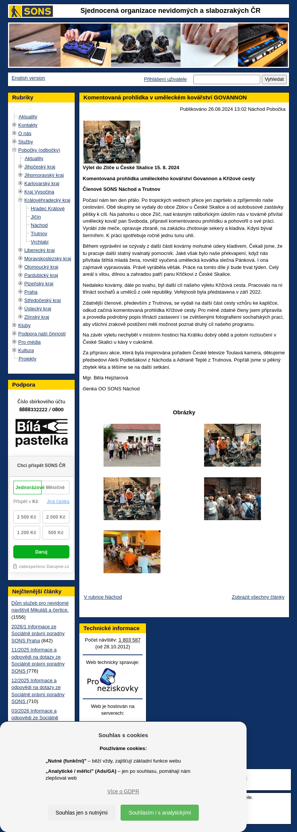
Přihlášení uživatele (165, 79)
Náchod (39, 225)
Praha (31, 292)
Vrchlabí (40, 242)
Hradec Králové (48, 208)
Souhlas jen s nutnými (82, 813)
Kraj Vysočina (39, 192)
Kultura (26, 350)
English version (28, 78)
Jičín (36, 217)
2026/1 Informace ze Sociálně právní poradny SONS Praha (37, 633)
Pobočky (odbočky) (39, 150)
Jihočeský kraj (39, 167)
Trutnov (39, 233)
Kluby (24, 325)
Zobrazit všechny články (258, 597)
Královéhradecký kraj (47, 200)
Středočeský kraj (42, 300)
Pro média (29, 342)
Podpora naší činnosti (42, 334)
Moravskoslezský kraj (47, 258)
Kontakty (28, 125)
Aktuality (28, 117)
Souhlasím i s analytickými (160, 813)
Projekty (27, 359)
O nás (24, 133)
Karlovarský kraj (41, 183)
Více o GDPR (123, 791)
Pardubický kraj (41, 275)
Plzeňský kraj (38, 283)
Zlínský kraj (36, 317)
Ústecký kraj (37, 308)
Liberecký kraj (39, 250)
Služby (25, 142)
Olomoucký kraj (41, 267)
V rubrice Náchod (103, 597)
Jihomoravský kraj (44, 175)
